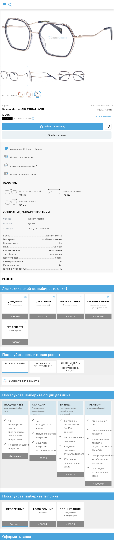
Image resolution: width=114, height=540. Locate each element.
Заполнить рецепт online (43, 364)
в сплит (18, 118)
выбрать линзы (58, 134)
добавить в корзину (54, 126)
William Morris (36, 218)
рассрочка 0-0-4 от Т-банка (26, 148)
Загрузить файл (15, 363)
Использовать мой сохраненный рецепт (70, 367)
